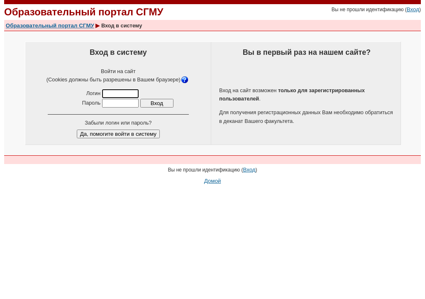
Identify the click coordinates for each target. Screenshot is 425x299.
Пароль (91, 103)
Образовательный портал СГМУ (50, 25)
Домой (212, 181)
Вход (413, 9)
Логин (93, 93)
